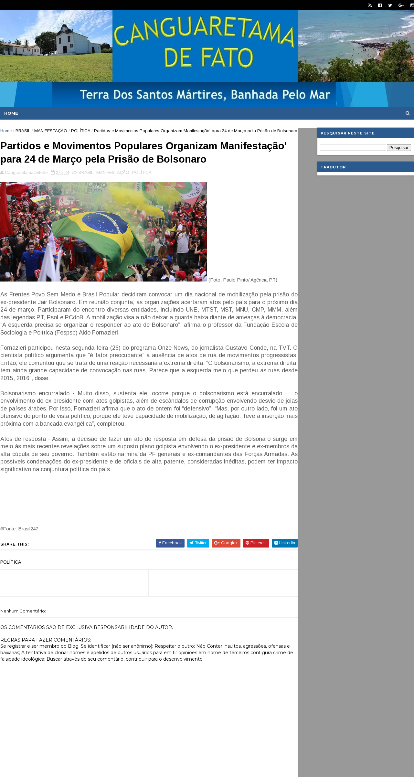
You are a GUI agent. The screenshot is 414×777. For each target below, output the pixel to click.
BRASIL (23, 130)
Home (11, 113)
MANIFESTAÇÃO (50, 130)
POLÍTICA (80, 130)
